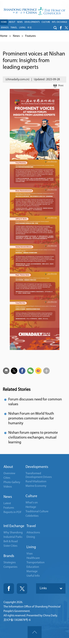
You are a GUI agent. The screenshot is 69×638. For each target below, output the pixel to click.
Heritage (31, 507)
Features (30, 36)
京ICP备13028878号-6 (17, 620)
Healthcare (33, 558)
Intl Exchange (13, 526)
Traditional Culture (37, 511)
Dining (30, 537)
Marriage (32, 571)
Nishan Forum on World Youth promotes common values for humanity (31, 418)
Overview (9, 473)
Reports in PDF (12, 512)
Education (32, 567)
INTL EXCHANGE (59, 22)
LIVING (22, 28)
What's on (32, 502)
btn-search (55, 28)
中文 (29, 28)
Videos (7, 486)
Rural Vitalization (36, 481)
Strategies (9, 562)
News (16, 36)
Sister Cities (10, 545)
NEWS (20, 22)
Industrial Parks (12, 537)
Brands (8, 556)
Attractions (33, 532)
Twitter (22, 588)
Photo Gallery (11, 482)
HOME (4, 22)
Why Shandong (13, 532)
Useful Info (33, 575)
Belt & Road (10, 541)
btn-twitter (66, 28)
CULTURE (46, 22)
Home (3, 36)
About (8, 467)
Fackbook (8, 588)
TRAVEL (13, 28)
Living (31, 547)
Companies (10, 567)
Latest (7, 503)
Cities (6, 477)
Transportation (35, 562)
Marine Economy (36, 486)
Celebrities (32, 516)
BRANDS (5, 28)
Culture (31, 496)
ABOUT (12, 22)
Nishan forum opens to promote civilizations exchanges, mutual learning (33, 437)
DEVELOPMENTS (32, 22)
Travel (31, 526)
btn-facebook (60, 28)
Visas (29, 553)
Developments (37, 467)
